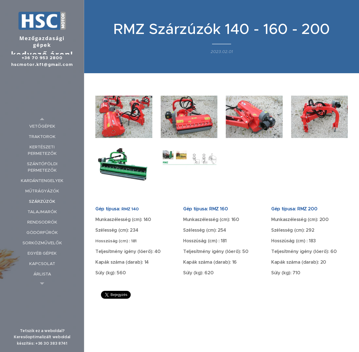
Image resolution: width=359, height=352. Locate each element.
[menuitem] (42, 126)
